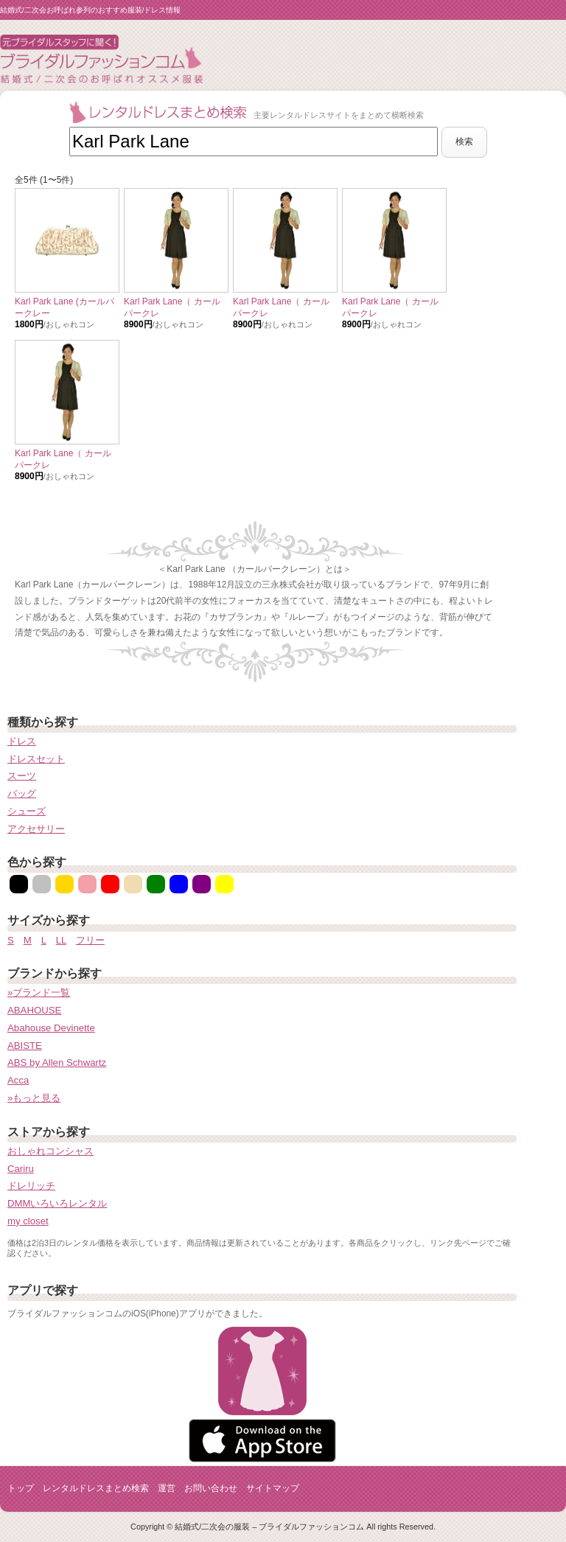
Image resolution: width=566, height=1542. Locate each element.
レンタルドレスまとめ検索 (96, 1488)
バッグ (21, 793)
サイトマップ (272, 1488)
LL (61, 940)
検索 (464, 141)
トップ (20, 1488)
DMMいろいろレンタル (57, 1203)
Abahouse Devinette (51, 1027)
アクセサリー (36, 828)
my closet (28, 1221)
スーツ (21, 775)
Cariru (20, 1168)
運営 (166, 1488)
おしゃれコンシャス (50, 1150)
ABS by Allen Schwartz (56, 1062)
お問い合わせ (210, 1488)
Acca (18, 1080)
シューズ (26, 811)
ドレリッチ (31, 1185)
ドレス (21, 741)
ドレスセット (36, 758)
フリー (90, 940)
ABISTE (24, 1045)
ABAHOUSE (34, 1010)
